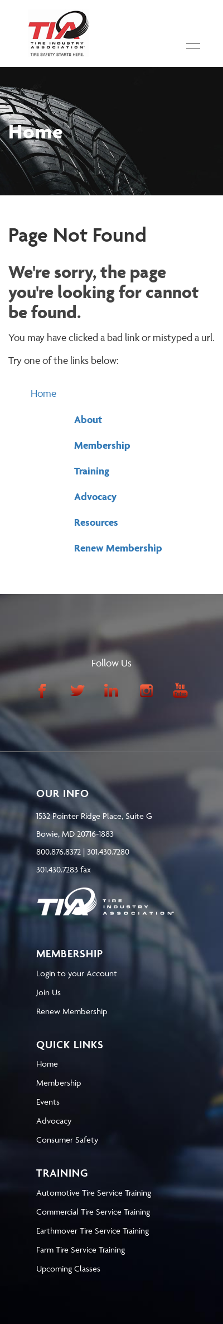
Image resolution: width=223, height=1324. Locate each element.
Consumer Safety (67, 1139)
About (88, 419)
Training (91, 470)
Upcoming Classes (68, 1268)
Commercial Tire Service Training (93, 1211)
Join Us (48, 992)
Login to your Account (76, 973)
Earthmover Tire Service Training (92, 1230)
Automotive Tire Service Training (93, 1192)
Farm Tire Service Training (80, 1249)
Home (43, 393)
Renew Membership (118, 547)
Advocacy (95, 496)
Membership (102, 445)
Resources (96, 522)
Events (48, 1101)
